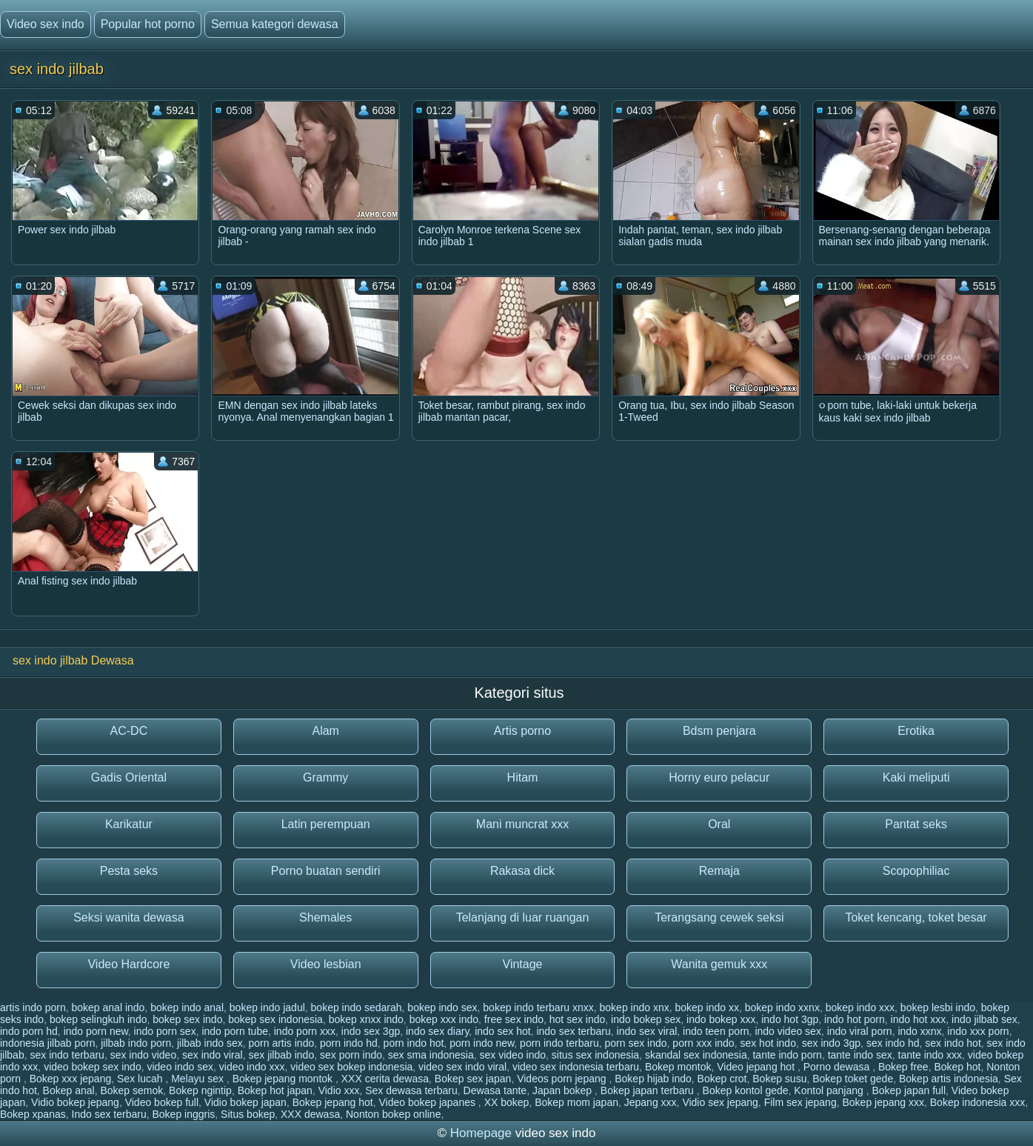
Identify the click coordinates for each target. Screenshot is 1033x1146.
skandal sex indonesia (696, 1055)
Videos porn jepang (563, 1079)
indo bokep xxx (720, 1019)
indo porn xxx (304, 1031)
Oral (719, 824)
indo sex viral (647, 1031)
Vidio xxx (339, 1090)
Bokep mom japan (576, 1102)
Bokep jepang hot (332, 1102)
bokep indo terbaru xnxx (538, 1007)
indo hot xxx (918, 1019)
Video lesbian (325, 964)
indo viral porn (859, 1031)
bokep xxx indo (443, 1019)
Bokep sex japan (473, 1079)
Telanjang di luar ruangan (522, 917)
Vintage (523, 964)
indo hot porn (854, 1019)
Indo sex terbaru (109, 1114)
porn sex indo (636, 1043)
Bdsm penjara (719, 730)
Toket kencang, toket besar (915, 917)
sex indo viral (212, 1055)
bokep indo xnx (634, 1007)
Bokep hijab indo (653, 1079)
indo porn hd (29, 1031)
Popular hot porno (148, 24)
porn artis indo (281, 1043)
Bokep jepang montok (284, 1079)
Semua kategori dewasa (274, 24)
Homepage (481, 1133)
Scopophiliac (916, 871)
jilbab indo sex (210, 1043)
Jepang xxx (650, 1102)
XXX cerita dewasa (385, 1079)
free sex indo (514, 1019)
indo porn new (96, 1031)
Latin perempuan (325, 824)
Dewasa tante (495, 1090)
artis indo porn (33, 1007)
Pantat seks (916, 824)
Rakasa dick (522, 871)
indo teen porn (716, 1031)
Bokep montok (678, 1067)
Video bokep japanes (428, 1102)
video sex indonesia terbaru (575, 1067)
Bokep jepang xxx (883, 1102)
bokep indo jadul (267, 1007)
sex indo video (143, 1055)
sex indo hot (953, 1043)
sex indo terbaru (67, 1055)
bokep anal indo (108, 1007)
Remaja (719, 871)
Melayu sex (199, 1079)
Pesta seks (129, 871)
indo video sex (788, 1031)
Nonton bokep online (393, 1114)
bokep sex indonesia (275, 1019)
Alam (325, 730)
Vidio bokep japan (245, 1102)
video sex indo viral (462, 1067)
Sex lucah (141, 1079)
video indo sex (180, 1067)
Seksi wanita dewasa (128, 917)
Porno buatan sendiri (326, 871)
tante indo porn (786, 1055)
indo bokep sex (646, 1019)
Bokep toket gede (852, 1079)
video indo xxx (252, 1067)
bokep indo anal (187, 1007)
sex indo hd (893, 1043)
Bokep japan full (909, 1090)
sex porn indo (351, 1055)
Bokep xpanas (33, 1114)
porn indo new (481, 1043)
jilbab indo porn (136, 1043)
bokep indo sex (442, 1007)
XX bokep (506, 1102)
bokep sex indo (187, 1019)
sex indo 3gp (831, 1043)
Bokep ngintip (200, 1090)
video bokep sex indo (92, 1067)
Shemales (325, 917)
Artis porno (522, 730)
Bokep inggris (183, 1114)
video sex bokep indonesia (351, 1067)
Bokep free (903, 1067)
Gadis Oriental (129, 777)
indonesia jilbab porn (47, 1043)
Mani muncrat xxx (522, 824)
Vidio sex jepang (720, 1102)
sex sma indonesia (431, 1055)
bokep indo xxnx (782, 1007)
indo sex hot (503, 1031)
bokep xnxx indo (366, 1019)
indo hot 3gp (789, 1019)
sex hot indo (768, 1043)
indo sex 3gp (370, 1031)
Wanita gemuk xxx (719, 964)
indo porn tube (234, 1031)
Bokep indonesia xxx (977, 1102)
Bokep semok (131, 1090)
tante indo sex (860, 1055)
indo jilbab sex (984, 1019)
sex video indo (513, 1055)
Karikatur (129, 824)
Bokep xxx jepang (71, 1079)
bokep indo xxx (860, 1007)
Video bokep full (161, 1102)
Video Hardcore (128, 964)
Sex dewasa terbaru (411, 1090)
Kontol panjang (830, 1090)
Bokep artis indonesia (948, 1079)
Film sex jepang (800, 1102)
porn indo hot (414, 1043)
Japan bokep (563, 1090)
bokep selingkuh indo (98, 1019)
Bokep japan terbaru (649, 1090)
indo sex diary (437, 1031)
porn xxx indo (703, 1043)
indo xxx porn (978, 1031)
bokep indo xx (707, 1007)
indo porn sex (165, 1031)
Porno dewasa (837, 1067)
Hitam (522, 777)
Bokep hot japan (275, 1090)
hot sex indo (577, 1019)
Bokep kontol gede (746, 1090)
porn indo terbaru (559, 1043)
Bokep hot (957, 1067)
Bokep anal (69, 1090)
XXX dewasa (310, 1114)
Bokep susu (779, 1079)
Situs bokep (248, 1114)
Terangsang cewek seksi (719, 917)
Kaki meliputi (916, 777)
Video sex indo (45, 24)
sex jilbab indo (281, 1055)
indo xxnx (919, 1031)
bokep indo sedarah (356, 1007)
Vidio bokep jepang (75, 1102)
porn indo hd (349, 1043)
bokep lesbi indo (937, 1007)
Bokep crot (722, 1079)
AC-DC (129, 730)
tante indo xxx (930, 1055)
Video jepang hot (757, 1067)
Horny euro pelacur (719, 777)
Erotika (916, 730)
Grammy (325, 777)
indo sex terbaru (573, 1031)
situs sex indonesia (595, 1055)
